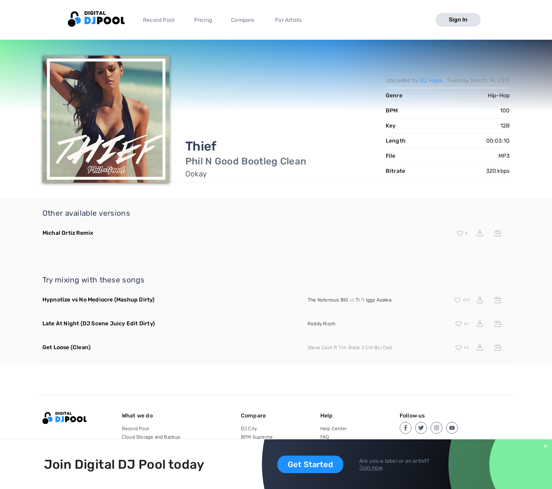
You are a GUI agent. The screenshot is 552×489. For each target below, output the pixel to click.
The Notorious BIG (328, 300)
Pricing (203, 20)
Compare (242, 20)
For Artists (288, 20)
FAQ (324, 437)
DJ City (249, 428)
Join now (371, 467)
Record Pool (158, 20)
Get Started (310, 464)
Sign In (458, 19)
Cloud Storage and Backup (151, 437)
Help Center (333, 428)
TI (358, 300)
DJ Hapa (431, 80)
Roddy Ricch (321, 324)
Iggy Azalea (378, 300)
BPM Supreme (257, 437)
